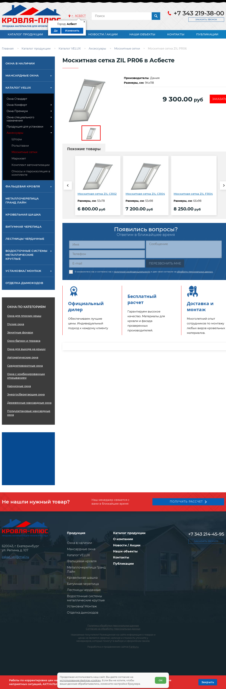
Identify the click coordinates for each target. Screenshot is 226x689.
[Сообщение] (184, 249)
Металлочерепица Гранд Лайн (22, 200)
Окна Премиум (17, 111)
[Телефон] (107, 254)
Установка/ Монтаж (23, 271)
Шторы (17, 139)
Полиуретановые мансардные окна (28, 413)
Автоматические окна (22, 357)
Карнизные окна (19, 386)
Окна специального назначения (20, 119)
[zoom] (91, 98)
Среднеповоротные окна (25, 365)
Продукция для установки (25, 126)
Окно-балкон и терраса (23, 341)
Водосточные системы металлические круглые (26, 255)
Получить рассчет (186, 501)
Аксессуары (15, 133)
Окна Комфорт (17, 105)
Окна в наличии (20, 63)
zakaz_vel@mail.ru (15, 557)
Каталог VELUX (18, 87)
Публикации (207, 34)
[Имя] (107, 244)
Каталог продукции (25, 34)
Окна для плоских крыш (24, 316)
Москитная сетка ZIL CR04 (145, 194)
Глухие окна (15, 324)
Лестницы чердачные (24, 238)
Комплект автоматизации (31, 165)
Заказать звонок (206, 19)
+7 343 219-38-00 (199, 13)
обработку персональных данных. (195, 270)
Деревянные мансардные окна (29, 402)
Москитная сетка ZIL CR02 (97, 194)
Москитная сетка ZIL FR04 (193, 194)
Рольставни (20, 145)
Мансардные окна (22, 75)
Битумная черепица (23, 226)
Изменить (72, 30)
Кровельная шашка (23, 214)
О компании (123, 539)
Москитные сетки (24, 152)
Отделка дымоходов (24, 283)
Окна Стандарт (17, 99)
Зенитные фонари (20, 332)
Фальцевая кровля (22, 186)
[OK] (207, 682)
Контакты (175, 34)
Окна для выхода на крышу (26, 349)
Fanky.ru (134, 646)
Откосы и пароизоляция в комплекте (31, 172)
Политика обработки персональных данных (113, 625)
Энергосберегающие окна (26, 394)
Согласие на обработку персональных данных (113, 628)
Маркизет (19, 158)
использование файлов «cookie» (81, 679)
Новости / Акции (103, 34)
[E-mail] (107, 263)
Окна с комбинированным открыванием (26, 376)
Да (55, 30)
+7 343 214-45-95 (206, 534)
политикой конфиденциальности (132, 270)
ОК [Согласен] (159, 679)
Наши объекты (142, 34)
